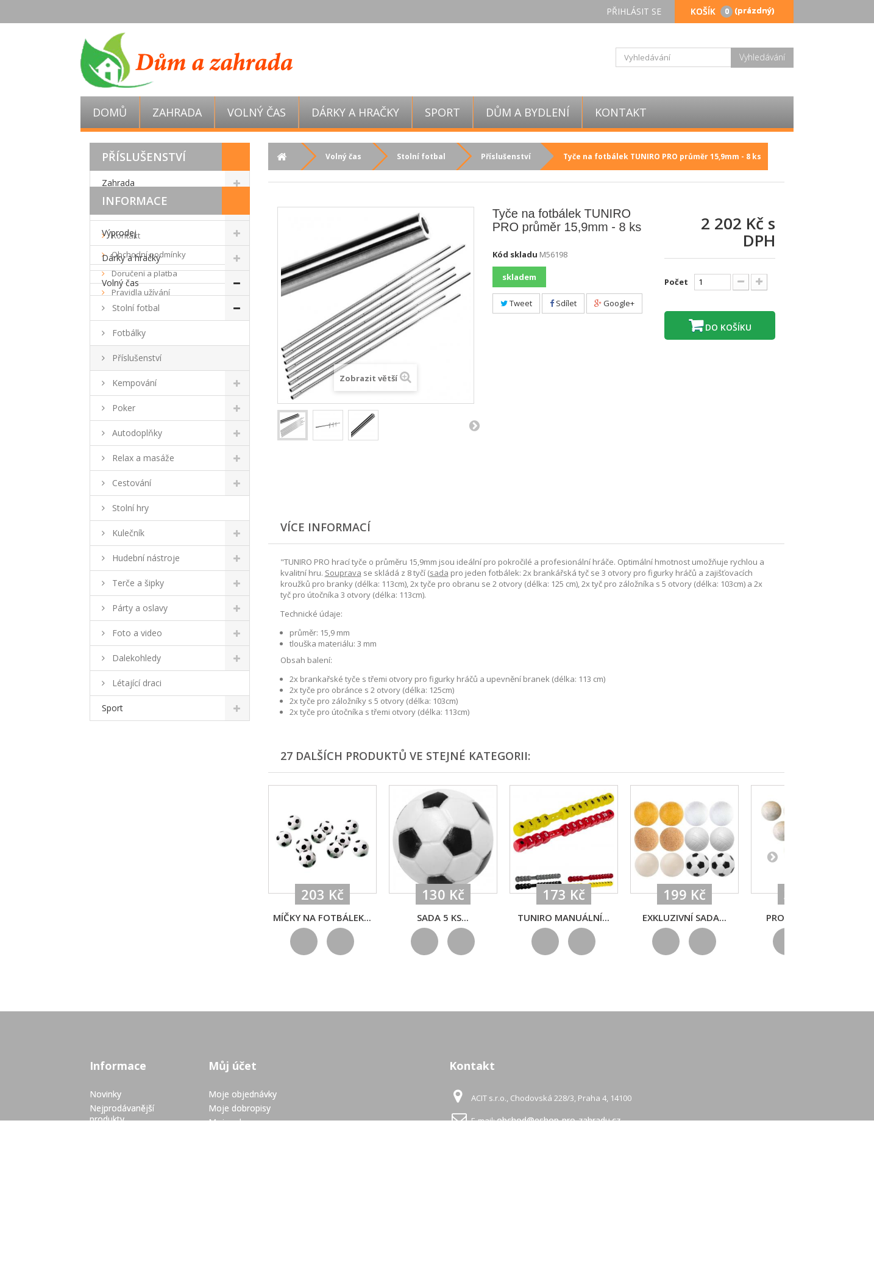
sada (439, 572)
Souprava (343, 572)
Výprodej (119, 232)
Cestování (130, 483)
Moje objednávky (242, 1094)
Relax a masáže (142, 458)
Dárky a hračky (355, 112)
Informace (135, 747)
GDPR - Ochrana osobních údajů (122, 1208)
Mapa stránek (117, 1228)
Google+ (614, 303)
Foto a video (136, 633)
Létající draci (136, 683)
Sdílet (563, 303)
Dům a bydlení (527, 112)
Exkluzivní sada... (684, 917)
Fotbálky (128, 333)
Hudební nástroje (145, 558)
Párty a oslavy (139, 608)
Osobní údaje (234, 1136)
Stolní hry (129, 508)
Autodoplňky (136, 433)
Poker (122, 408)
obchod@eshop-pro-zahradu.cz (558, 1120)
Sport (442, 112)
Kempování (133, 383)
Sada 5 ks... (443, 917)
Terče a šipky (137, 583)
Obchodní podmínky (148, 800)
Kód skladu (515, 254)
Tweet (516, 303)
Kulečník (127, 533)
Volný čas (256, 112)
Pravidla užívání (140, 838)
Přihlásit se (633, 11)
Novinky (105, 1094)
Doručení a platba (143, 819)
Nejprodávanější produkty (122, 1113)
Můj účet (232, 1065)
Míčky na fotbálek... (322, 917)
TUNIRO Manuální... (563, 917)
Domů (110, 112)
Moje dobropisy (239, 1108)
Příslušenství (136, 358)
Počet (676, 281)
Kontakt (621, 112)
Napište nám (115, 1133)
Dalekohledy (135, 658)
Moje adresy (233, 1122)
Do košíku (727, 327)
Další (474, 425)
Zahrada (177, 112)
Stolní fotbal (135, 308)
